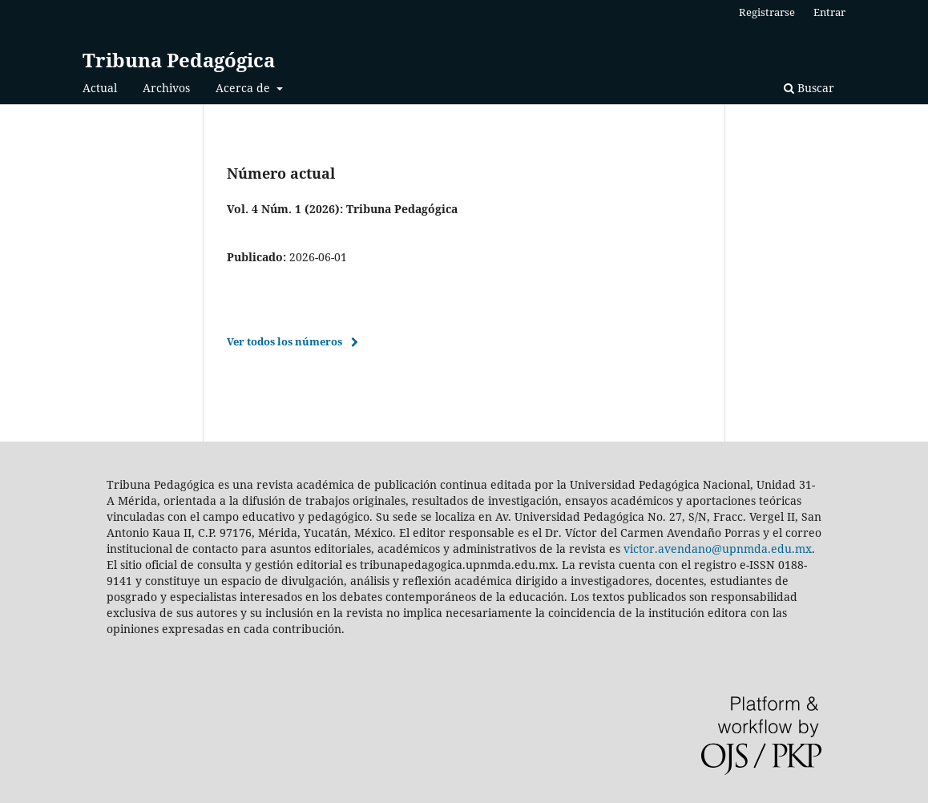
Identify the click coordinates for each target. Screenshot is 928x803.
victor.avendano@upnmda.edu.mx (717, 548)
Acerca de (244, 87)
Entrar (829, 12)
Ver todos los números (284, 341)
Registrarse (767, 12)
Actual (100, 87)
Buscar (809, 87)
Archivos (166, 87)
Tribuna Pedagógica (179, 59)
